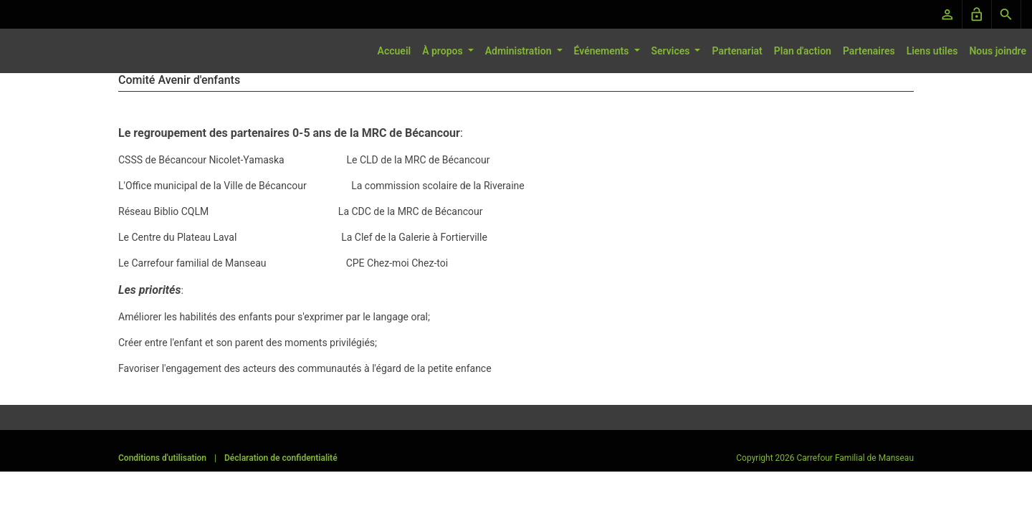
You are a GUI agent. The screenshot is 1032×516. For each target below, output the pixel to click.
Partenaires (869, 51)
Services (671, 51)
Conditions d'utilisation (162, 458)
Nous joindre (997, 51)
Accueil (394, 51)
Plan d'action (802, 51)
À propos (443, 51)
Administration (519, 51)
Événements (602, 51)
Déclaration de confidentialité (281, 458)
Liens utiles (932, 51)
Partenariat (737, 51)
